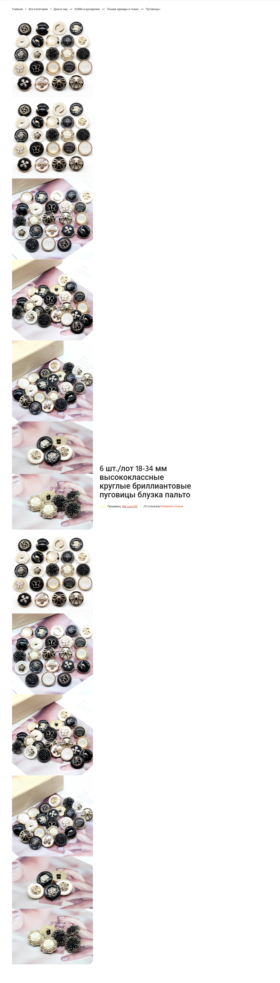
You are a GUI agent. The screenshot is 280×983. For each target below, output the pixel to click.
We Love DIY (130, 506)
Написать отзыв (172, 506)
